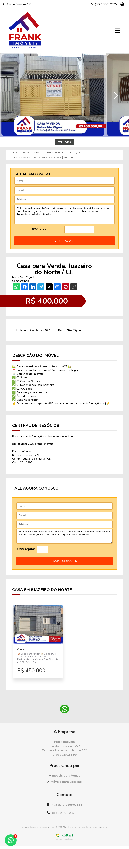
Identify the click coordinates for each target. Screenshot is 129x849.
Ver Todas (64, 142)
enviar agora (64, 243)
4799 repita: (25, 552)
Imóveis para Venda (64, 778)
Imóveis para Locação (64, 785)
